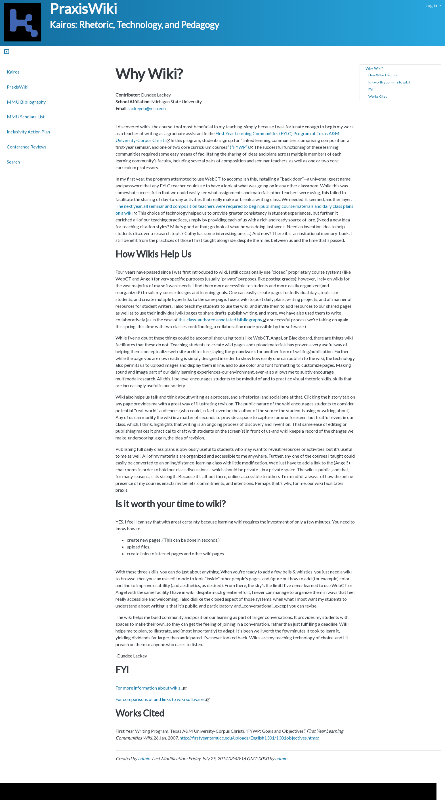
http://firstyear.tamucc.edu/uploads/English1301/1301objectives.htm (249, 737)
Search (13, 161)
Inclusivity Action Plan (28, 131)
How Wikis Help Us (382, 75)
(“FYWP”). (240, 147)
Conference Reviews (27, 146)
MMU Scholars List (26, 116)
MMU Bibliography (26, 101)
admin (144, 758)
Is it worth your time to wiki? (389, 82)
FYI (370, 89)
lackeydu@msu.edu (147, 108)
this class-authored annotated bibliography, (221, 319)
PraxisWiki (83, 8)
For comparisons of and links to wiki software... (161, 699)
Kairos (13, 71)
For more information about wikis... (149, 687)
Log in (431, 5)
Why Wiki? (374, 68)
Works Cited (377, 96)
